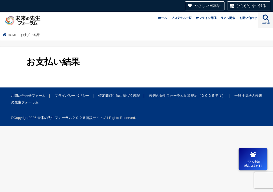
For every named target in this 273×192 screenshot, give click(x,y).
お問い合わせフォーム (28, 96)
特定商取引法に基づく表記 (119, 96)
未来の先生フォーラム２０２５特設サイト (70, 118)
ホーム (162, 17)
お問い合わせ (248, 17)
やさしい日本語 (207, 5)
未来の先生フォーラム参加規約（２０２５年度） (187, 96)
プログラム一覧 (181, 17)
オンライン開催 (206, 17)
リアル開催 (227, 17)
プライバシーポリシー (72, 96)
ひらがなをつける (251, 5)
